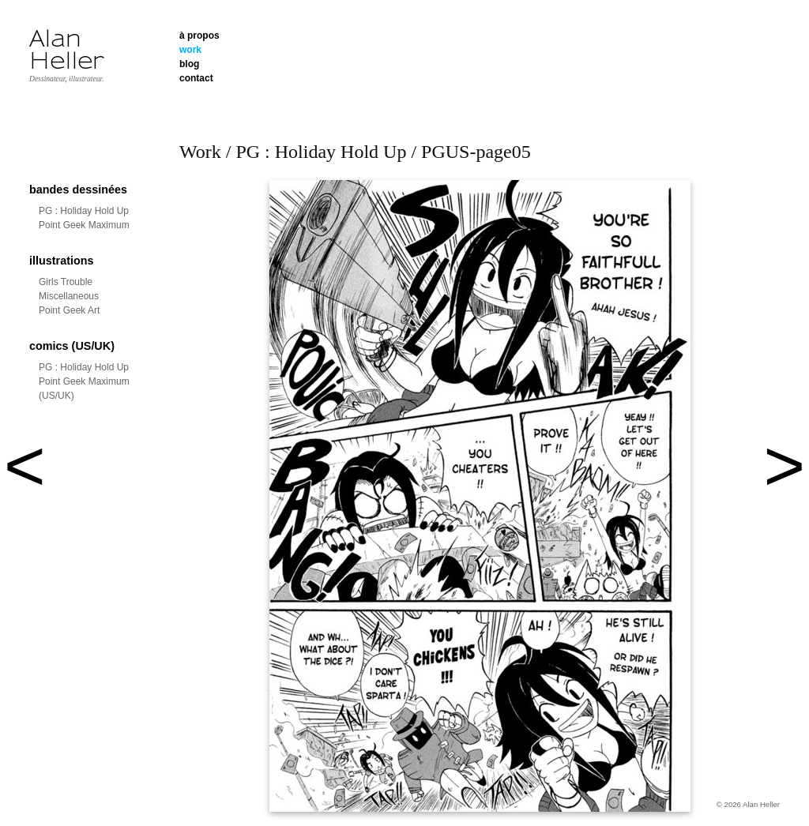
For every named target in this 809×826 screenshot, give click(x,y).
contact (196, 78)
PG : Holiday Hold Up (84, 210)
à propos (199, 35)
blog (189, 63)
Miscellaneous (69, 296)
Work (200, 151)
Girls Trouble (65, 281)
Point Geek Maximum (84, 225)
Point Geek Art (69, 310)
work (190, 49)
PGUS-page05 (476, 151)
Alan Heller (67, 50)
